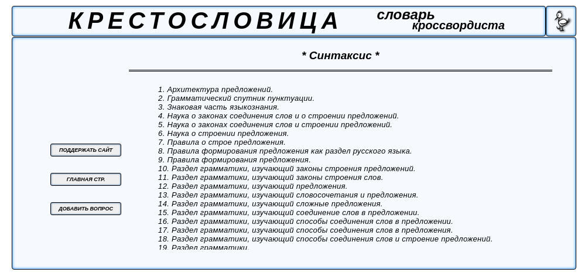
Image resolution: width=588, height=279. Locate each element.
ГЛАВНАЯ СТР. (86, 179)
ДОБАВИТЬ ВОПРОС (86, 209)
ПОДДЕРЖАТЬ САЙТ (85, 150)
